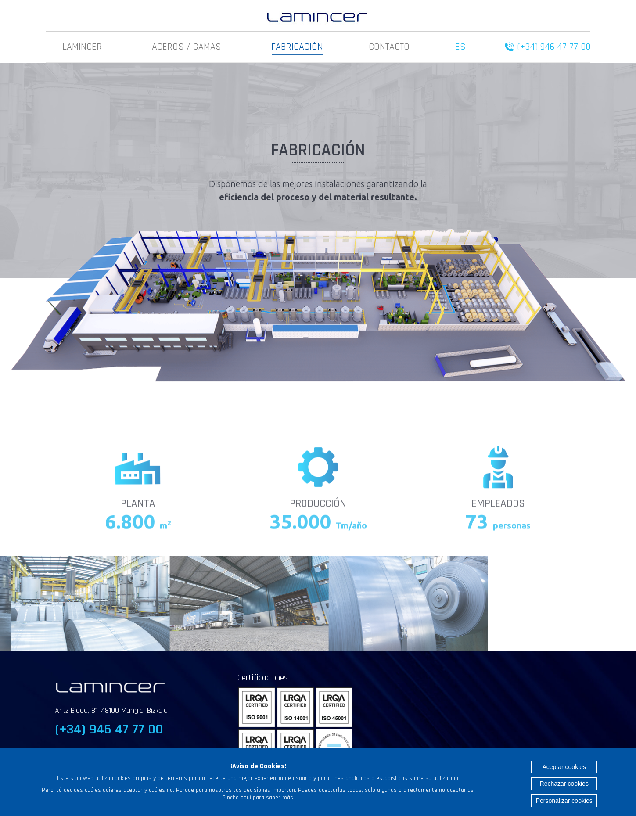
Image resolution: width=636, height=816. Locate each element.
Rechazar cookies (564, 783)
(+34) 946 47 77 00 (553, 47)
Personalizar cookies (564, 800)
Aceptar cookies (564, 766)
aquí (246, 798)
